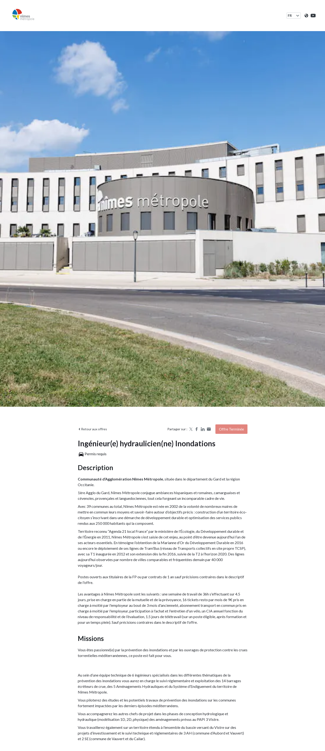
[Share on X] (190, 429)
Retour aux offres (92, 429)
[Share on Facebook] (196, 429)
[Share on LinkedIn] (203, 429)
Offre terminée (231, 429)
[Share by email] (209, 429)
